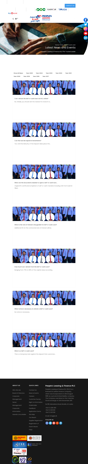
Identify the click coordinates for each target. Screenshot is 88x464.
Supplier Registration (36, 420)
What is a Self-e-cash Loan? (24, 351)
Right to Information (35, 402)
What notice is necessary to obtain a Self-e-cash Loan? (34, 309)
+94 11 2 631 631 (50, 410)
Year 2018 (36, 76)
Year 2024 (39, 73)
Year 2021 (68, 73)
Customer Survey (35, 399)
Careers (31, 396)
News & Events (34, 393)
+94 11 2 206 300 (50, 408)
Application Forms (35, 411)
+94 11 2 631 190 (50, 412)
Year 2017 (46, 76)
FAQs (30, 430)
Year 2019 (26, 76)
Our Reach (32, 417)
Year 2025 (29, 73)
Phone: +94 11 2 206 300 (15, 2)
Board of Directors (19, 393)
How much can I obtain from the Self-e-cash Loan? (32, 267)
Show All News (18, 73)
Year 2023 (49, 73)
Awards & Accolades (19, 414)
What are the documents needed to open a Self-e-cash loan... (36, 183)
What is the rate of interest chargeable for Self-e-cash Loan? (36, 225)
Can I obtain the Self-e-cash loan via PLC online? (31, 99)
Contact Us (70, 5)
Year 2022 (59, 73)
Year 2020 (17, 76)
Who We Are (17, 390)
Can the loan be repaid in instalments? (28, 141)
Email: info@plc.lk (29, 2)
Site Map (32, 414)
